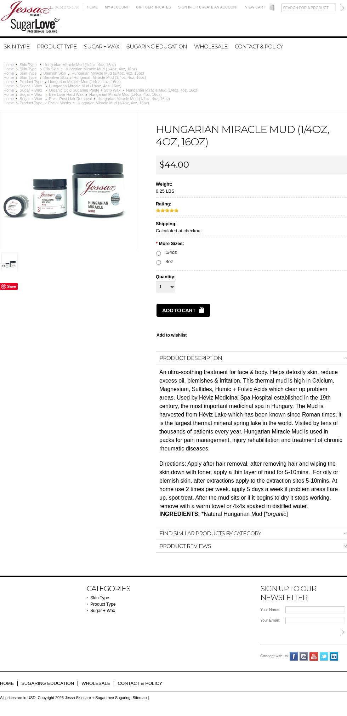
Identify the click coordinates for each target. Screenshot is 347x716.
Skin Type (17, 46)
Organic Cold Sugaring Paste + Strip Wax (84, 90)
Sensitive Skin (56, 77)
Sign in (185, 7)
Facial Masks (59, 103)
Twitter (324, 656)
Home (92, 7)
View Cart (255, 7)
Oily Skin (51, 69)
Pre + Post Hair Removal (70, 99)
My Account (117, 7)
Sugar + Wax (101, 46)
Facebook (294, 656)
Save (11, 286)
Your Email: (270, 620)
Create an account (218, 7)
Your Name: (270, 609)
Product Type (57, 46)
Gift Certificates (153, 7)
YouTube (313, 656)
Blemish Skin (55, 73)
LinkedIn (334, 656)
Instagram (304, 656)
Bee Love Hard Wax (66, 94)
